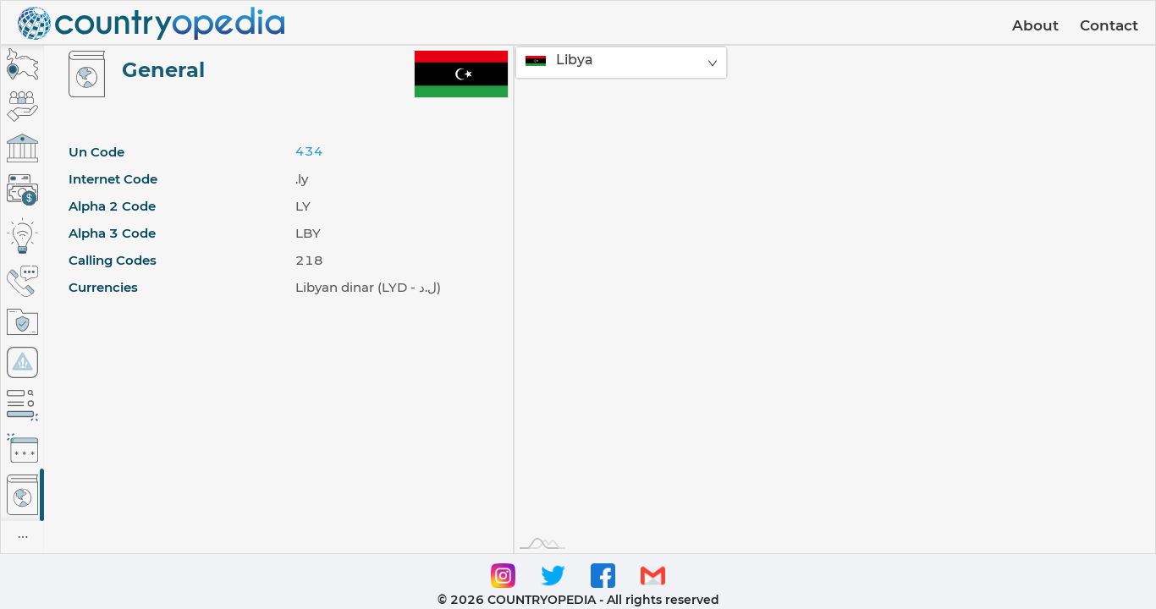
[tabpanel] (278, 299)
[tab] (22, 63)
